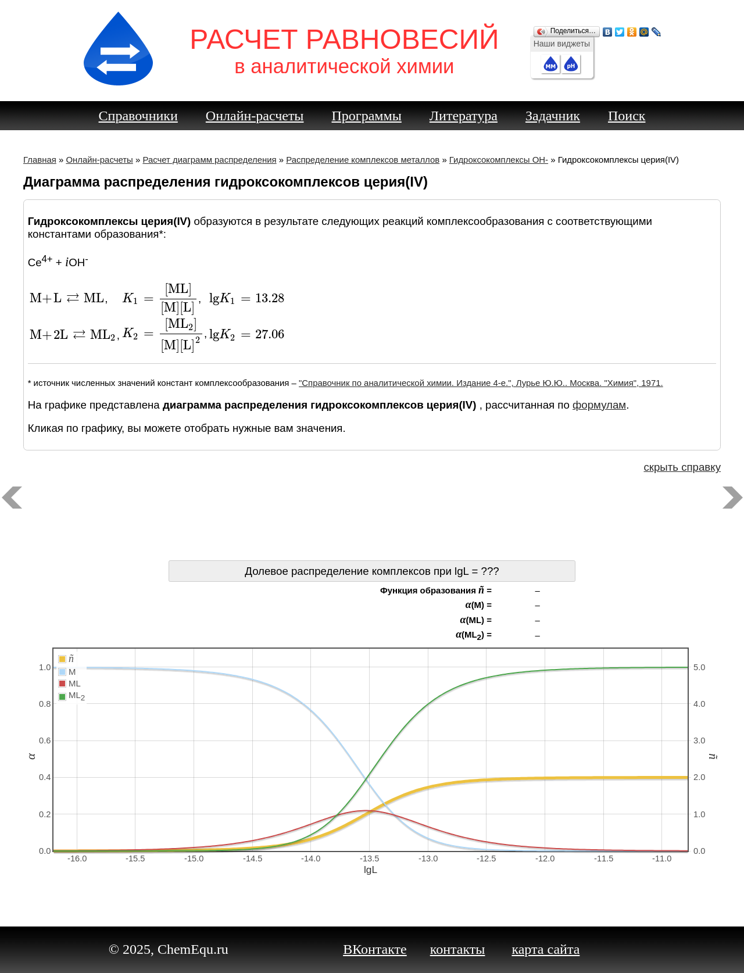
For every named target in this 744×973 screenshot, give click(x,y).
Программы (367, 115)
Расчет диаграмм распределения (209, 159)
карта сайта (546, 949)
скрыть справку (682, 467)
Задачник (552, 115)
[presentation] (67, 298)
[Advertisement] (372, 520)
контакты (457, 949)
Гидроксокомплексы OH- (498, 159)
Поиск (627, 115)
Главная (39, 159)
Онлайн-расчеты (255, 115)
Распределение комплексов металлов (362, 159)
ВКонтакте (375, 949)
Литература (464, 115)
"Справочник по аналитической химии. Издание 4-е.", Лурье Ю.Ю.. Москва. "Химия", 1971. (481, 383)
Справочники (138, 115)
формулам (599, 405)
